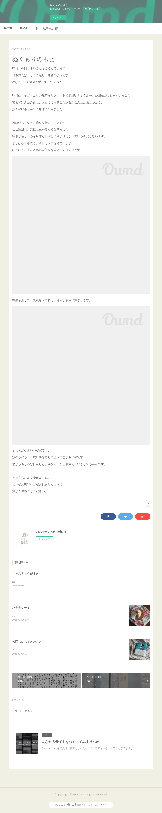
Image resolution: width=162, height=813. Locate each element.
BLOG (23, 28)
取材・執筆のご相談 (47, 28)
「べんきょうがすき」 (27, 573)
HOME (8, 28)
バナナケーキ (21, 608)
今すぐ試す (58, 17)
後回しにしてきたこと (27, 642)
